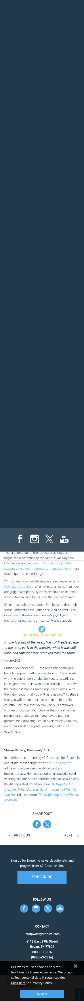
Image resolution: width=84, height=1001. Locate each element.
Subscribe (42, 877)
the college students (18, 586)
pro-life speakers (59, 763)
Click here (18, 982)
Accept (42, 994)
